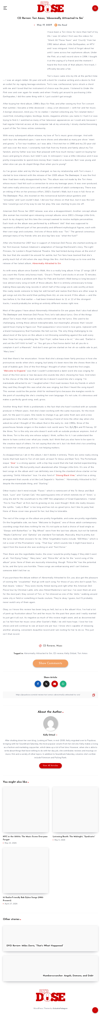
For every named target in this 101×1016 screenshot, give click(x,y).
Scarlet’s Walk (59, 191)
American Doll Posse (13, 211)
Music (59, 646)
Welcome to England (14, 370)
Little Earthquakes (76, 44)
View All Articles (50, 766)
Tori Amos (82, 653)
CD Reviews (49, 646)
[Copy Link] (50, 694)
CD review (58, 653)
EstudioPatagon (60, 1008)
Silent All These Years (59, 40)
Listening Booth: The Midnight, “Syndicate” (74, 837)
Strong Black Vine (65, 475)
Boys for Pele (47, 103)
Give (13, 463)
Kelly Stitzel (70, 653)
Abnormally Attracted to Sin (38, 653)
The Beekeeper (72, 175)
